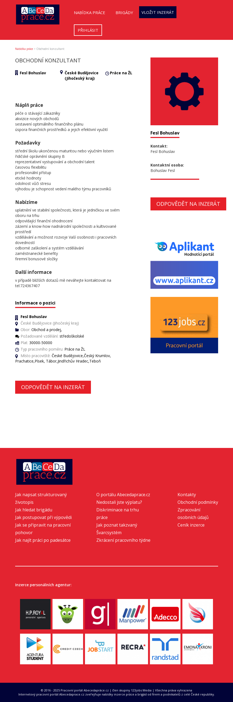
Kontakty (187, 495)
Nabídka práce (89, 12)
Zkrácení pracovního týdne (123, 540)
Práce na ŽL (121, 72)
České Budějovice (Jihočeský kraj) (82, 75)
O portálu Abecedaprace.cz (123, 495)
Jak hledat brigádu (33, 510)
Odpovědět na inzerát (53, 387)
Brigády (124, 12)
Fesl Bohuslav (33, 72)
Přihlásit (88, 30)
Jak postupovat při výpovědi (43, 517)
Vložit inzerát (158, 12)
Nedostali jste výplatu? (119, 502)
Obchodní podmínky (198, 502)
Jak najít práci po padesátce (43, 540)
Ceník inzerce (191, 525)
